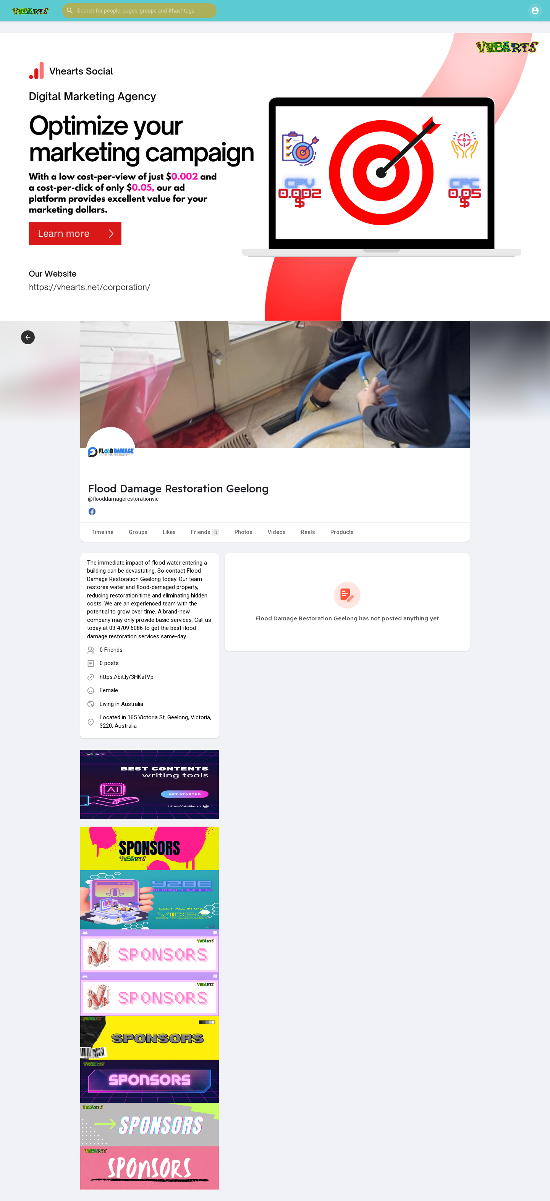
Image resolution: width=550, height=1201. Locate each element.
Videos (277, 532)
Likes (169, 532)
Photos (243, 532)
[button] (139, 10)
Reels (308, 532)
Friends (205, 532)
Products (342, 532)
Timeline (102, 532)
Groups (138, 532)
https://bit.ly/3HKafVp (127, 676)
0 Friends (111, 649)
